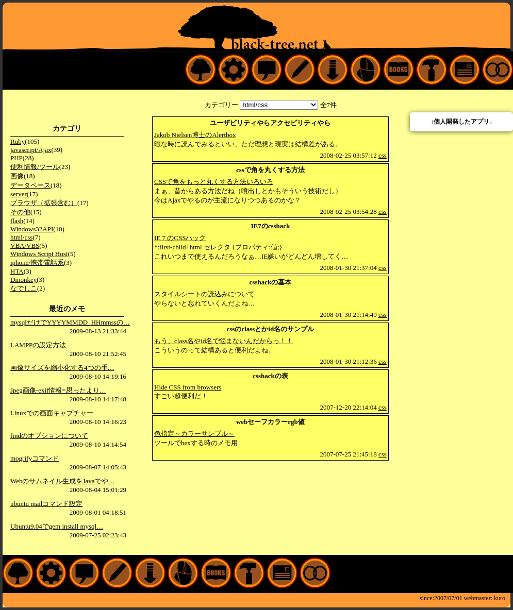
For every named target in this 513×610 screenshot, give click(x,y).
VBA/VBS (24, 245)
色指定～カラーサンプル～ (194, 433)
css (382, 155)
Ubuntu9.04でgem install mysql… (56, 526)
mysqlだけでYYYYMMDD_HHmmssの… (70, 322)
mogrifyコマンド (34, 458)
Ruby (17, 141)
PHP (16, 158)
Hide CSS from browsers (187, 387)
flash (16, 221)
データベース (30, 185)
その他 (20, 212)
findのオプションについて (49, 435)
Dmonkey (23, 279)
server (18, 194)
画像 (17, 176)
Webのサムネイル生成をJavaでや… (62, 481)
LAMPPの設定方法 (38, 345)
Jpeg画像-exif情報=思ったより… (58, 390)
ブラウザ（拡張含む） (43, 203)
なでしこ (23, 288)
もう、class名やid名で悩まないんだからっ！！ (223, 341)
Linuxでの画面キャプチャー (51, 413)
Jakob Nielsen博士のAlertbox (195, 135)
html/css (21, 237)
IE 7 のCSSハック (180, 238)
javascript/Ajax (30, 150)
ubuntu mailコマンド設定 (46, 503)
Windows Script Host (39, 254)
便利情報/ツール (34, 167)
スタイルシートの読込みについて (204, 294)
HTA (17, 271)
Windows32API (31, 229)
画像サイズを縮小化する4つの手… (62, 367)
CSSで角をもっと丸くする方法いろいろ (213, 181)
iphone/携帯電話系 (37, 262)
